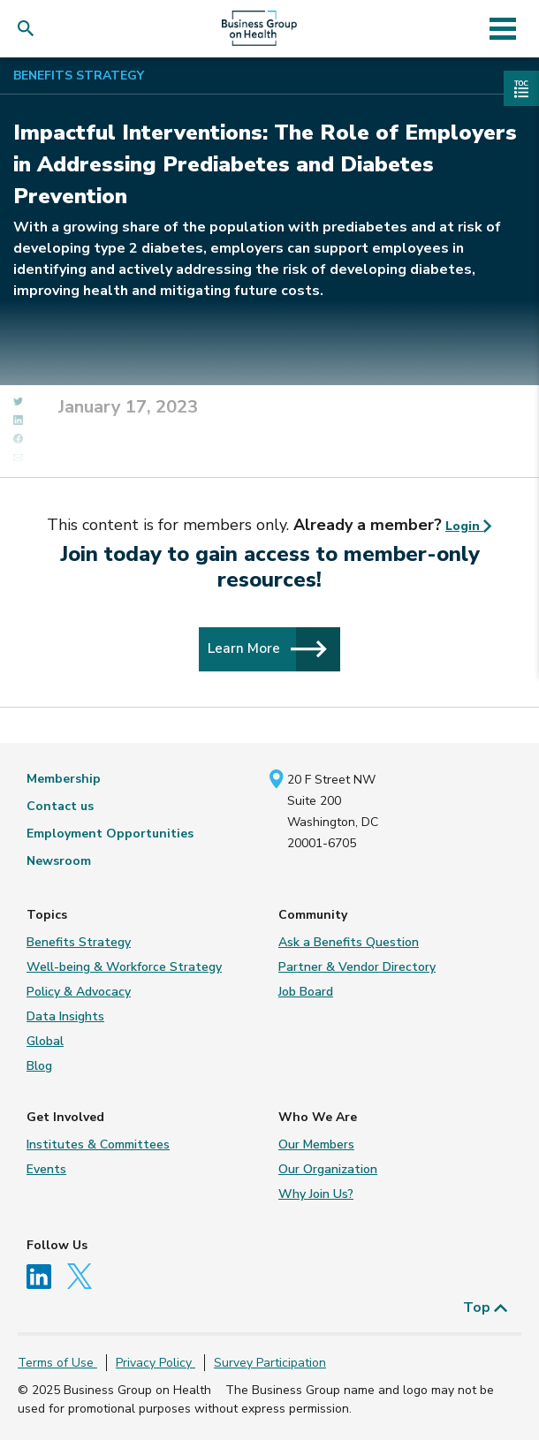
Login (468, 526)
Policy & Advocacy (79, 991)
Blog (39, 1065)
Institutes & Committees (98, 1144)
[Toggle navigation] (503, 28)
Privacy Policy (155, 1362)
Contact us (60, 806)
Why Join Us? (315, 1194)
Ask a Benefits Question (348, 942)
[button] (29, 28)
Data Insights (65, 1016)
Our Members (316, 1144)
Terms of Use (57, 1362)
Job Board (305, 991)
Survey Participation (270, 1362)
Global (45, 1041)
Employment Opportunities (110, 833)
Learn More (267, 648)
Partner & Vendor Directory (357, 967)
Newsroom (59, 861)
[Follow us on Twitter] (84, 1275)
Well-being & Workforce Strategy (124, 967)
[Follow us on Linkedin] (45, 1275)
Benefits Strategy (78, 75)
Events (46, 1169)
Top (485, 1307)
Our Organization (327, 1169)
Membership (64, 778)
